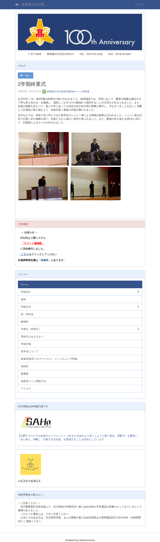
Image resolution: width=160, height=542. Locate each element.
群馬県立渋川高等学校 (37, 4)
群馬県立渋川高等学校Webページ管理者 (65, 91)
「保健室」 (44, 260)
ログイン (140, 4)
